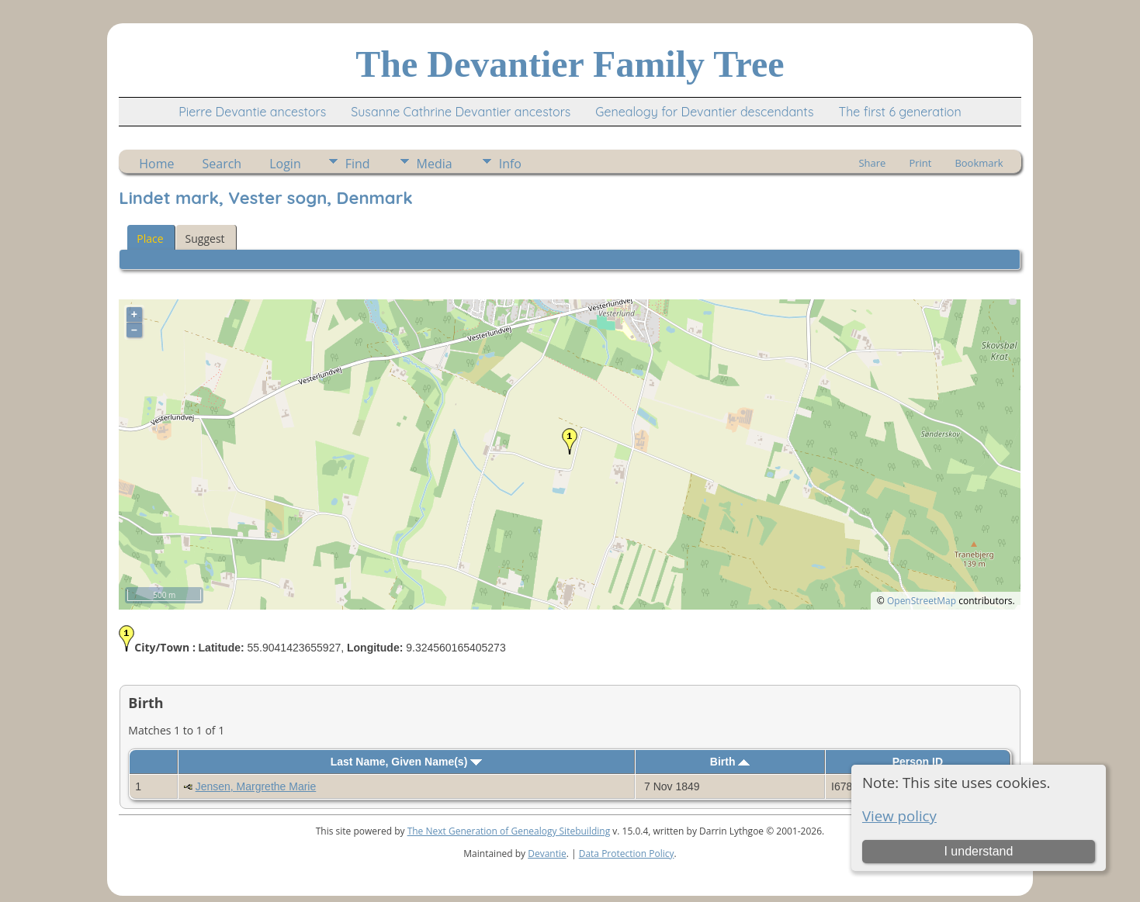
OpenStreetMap (921, 600)
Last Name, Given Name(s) (407, 761)
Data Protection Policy (626, 853)
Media (434, 163)
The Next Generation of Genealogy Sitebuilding (509, 831)
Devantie (547, 853)
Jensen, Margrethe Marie (256, 786)
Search (222, 163)
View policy (899, 815)
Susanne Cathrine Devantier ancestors (460, 111)
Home (156, 163)
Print (920, 163)
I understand (978, 851)
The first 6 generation (900, 111)
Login (285, 163)
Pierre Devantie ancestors (252, 111)
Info (510, 163)
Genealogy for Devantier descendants (704, 111)
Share (871, 163)
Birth (730, 761)
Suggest (205, 238)
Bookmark (979, 163)
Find (357, 163)
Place (150, 238)
